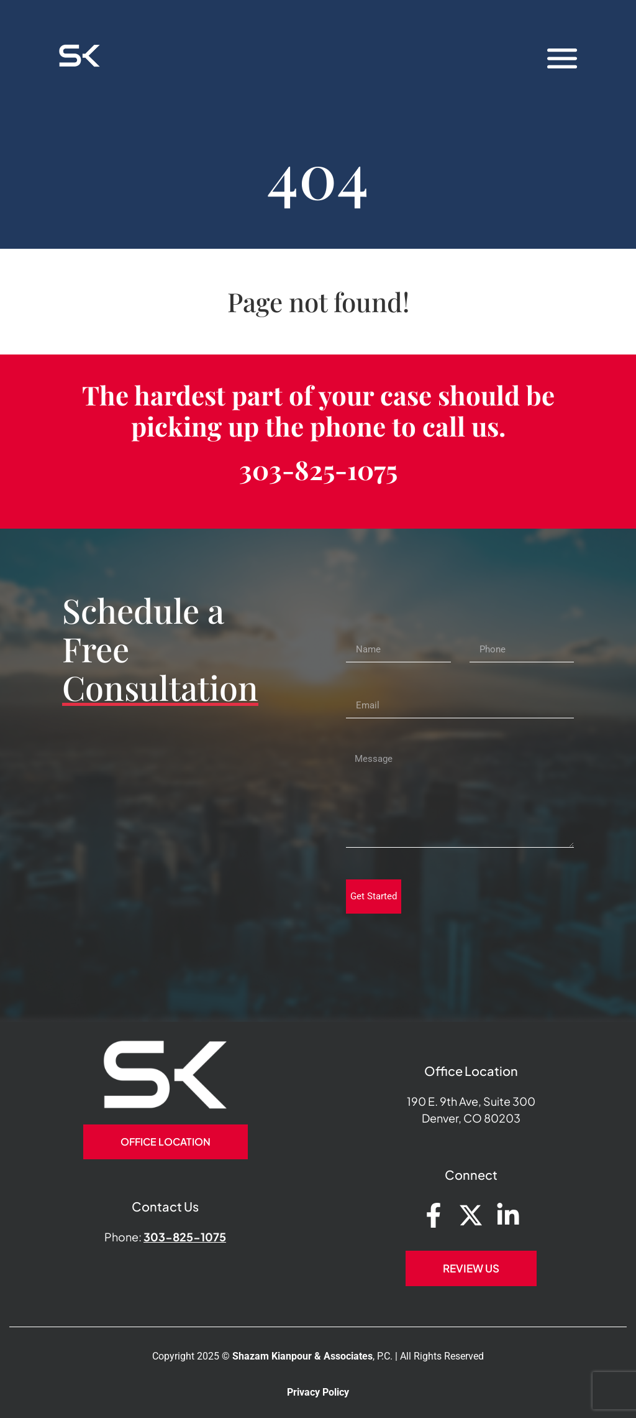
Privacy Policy (318, 1392)
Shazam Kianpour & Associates (302, 1356)
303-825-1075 (318, 469)
